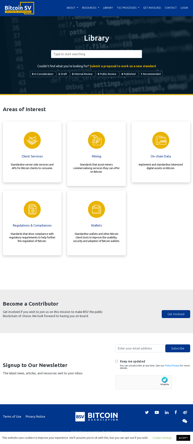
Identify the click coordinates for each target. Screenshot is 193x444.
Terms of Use (12, 416)
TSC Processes (127, 7)
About (71, 7)
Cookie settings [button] (162, 437)
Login (184, 7)
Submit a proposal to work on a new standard (123, 66)
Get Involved (152, 7)
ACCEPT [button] (183, 437)
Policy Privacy (172, 365)
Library (108, 7)
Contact (171, 7)
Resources (89, 7)
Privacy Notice (35, 416)
